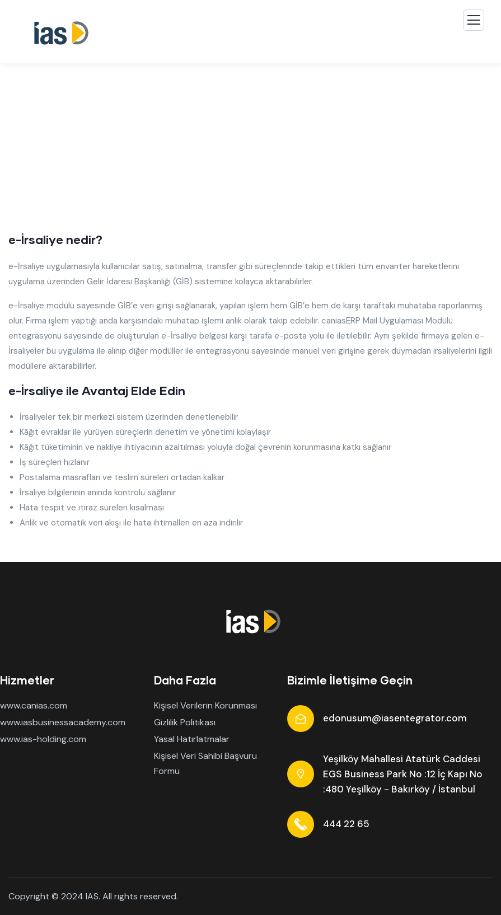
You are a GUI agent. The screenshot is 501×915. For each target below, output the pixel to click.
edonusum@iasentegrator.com (395, 718)
